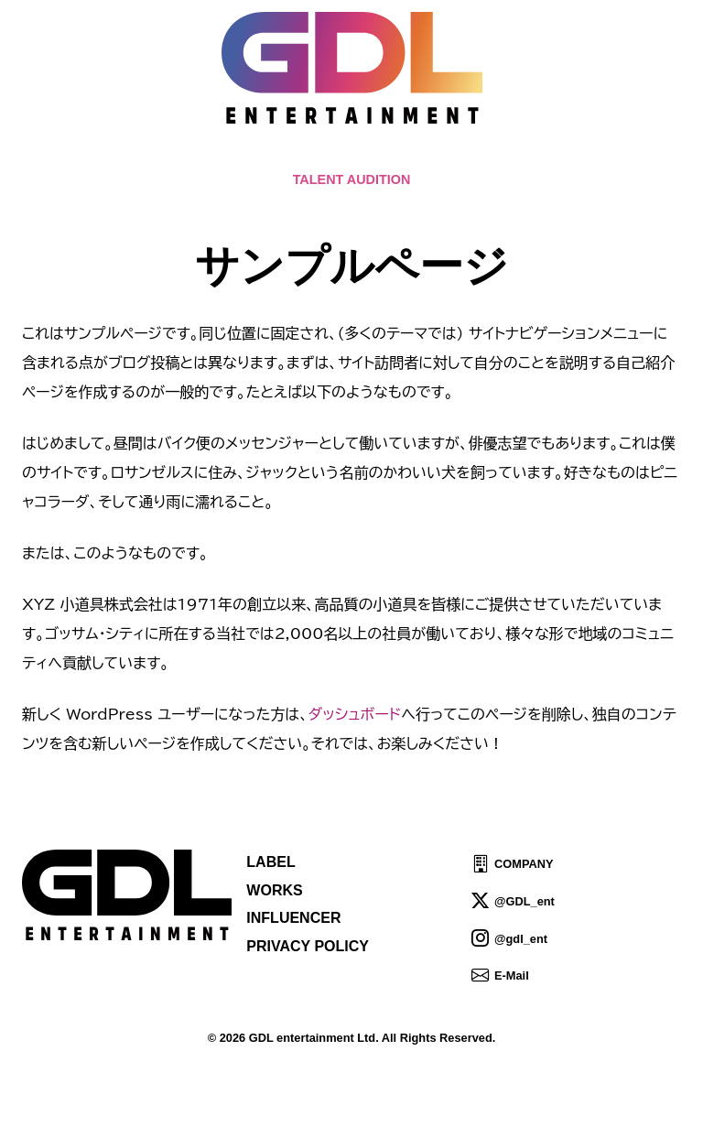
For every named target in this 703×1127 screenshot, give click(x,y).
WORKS (274, 890)
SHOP (556, 156)
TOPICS (217, 156)
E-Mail (511, 975)
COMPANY (523, 864)
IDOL (497, 156)
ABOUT (356, 156)
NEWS (287, 156)
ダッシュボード (354, 714)
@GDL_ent (524, 901)
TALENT (431, 156)
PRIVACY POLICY (307, 946)
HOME (148, 156)
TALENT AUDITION (352, 179)
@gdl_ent (520, 938)
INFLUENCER (293, 918)
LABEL (270, 862)
